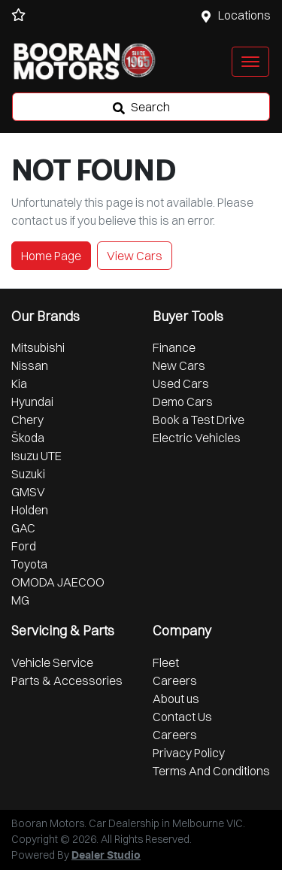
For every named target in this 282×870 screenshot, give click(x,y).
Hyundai (32, 401)
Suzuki (28, 473)
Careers (175, 680)
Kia (19, 383)
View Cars (134, 255)
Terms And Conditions (211, 770)
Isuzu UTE (36, 455)
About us (176, 698)
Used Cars (181, 383)
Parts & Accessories (67, 680)
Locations (244, 15)
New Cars (179, 365)
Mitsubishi (38, 347)
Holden (29, 509)
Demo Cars (183, 401)
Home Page (51, 255)
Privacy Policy (189, 752)
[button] (250, 62)
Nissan (29, 365)
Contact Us (182, 716)
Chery (27, 419)
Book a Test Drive (198, 419)
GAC (23, 527)
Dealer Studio (106, 855)
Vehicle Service (52, 662)
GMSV (28, 491)
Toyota (29, 563)
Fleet (166, 662)
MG (20, 600)
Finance (174, 347)
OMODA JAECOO (58, 582)
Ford (23, 545)
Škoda (27, 437)
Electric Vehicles (197, 437)
